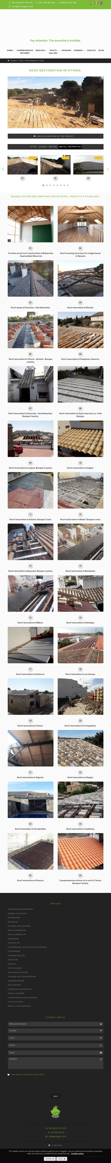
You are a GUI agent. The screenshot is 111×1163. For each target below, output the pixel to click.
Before (53, 147)
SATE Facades (15, 968)
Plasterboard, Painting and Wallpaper (28, 947)
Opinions (66, 50)
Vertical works (16, 993)
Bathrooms (14, 918)
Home (10, 50)
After (33, 147)
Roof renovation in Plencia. (30, 880)
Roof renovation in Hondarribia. (30, 829)
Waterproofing (16, 981)
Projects (13, 960)
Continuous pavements (20, 989)
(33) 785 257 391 (55, 1132)
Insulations (15, 985)
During (43, 147)
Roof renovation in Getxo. (30, 726)
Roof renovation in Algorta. (30, 777)
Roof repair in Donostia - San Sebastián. (30, 307)
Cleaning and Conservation (22, 977)
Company (78, 50)
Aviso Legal (56, 1145)
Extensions (14, 951)
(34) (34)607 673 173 (55, 1128)
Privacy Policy (39, 1074)
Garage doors (16, 1002)
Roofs (12, 964)
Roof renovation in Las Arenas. (80, 674)
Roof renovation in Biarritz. (80, 307)
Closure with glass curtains (23, 998)
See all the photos (70, 147)
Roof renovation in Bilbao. (30, 622)
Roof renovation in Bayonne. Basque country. (30, 571)
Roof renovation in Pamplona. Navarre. (80, 359)
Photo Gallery (53, 51)
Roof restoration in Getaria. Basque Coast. (30, 519)
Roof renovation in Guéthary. (80, 829)
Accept (50, 1159)
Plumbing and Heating (19, 926)
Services (40, 50)
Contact (91, 50)
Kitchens (13, 922)
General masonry (18, 914)
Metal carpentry (17, 934)
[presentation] (55, 1085)
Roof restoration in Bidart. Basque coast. (80, 519)
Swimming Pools (17, 956)
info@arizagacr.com (55, 1136)
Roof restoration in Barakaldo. (81, 571)
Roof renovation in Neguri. (81, 777)
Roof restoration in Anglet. (80, 468)
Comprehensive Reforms (25, 51)
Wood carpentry (17, 930)
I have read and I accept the (26, 1074)
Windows (14, 939)
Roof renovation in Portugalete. (80, 726)
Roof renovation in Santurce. (30, 674)
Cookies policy (77, 1154)
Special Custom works (20, 1006)
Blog (101, 50)
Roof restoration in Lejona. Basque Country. (30, 468)
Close (61, 1159)
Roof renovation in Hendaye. (80, 622)
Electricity (14, 943)
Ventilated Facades (18, 972)
